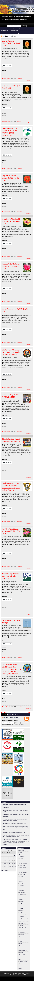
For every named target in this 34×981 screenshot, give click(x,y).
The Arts (21, 948)
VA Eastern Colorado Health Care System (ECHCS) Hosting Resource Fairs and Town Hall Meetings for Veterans (11, 669)
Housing (21, 912)
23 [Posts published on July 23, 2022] (15, 863)
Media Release (22, 923)
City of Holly (22, 865)
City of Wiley (22, 874)
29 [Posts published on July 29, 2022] (12, 866)
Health (20, 903)
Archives (9, 714)
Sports (20, 941)
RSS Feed (5, 717)
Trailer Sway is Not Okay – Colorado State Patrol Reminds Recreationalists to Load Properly (11, 486)
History (20, 906)
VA (19, 959)
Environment (22, 897)
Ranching (21, 934)
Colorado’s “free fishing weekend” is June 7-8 (14, 832)
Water (20, 963)
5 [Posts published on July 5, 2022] (4, 858)
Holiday (21, 908)
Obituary (12, 28)
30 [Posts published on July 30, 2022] (15, 866)
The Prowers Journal (14, 973)
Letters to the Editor (24, 921)
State (20, 943)
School (20, 939)
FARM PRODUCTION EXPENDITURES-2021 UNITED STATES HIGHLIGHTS (10, 131)
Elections (21, 890)
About (2, 19)
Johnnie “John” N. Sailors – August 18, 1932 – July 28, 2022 (11, 266)
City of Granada (23, 861)
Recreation (21, 936)
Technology (22, 945)
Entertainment (22, 894)
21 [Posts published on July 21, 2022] (10, 863)
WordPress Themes (18, 974)
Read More (28, 80)
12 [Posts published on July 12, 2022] (5, 861)
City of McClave (23, 870)
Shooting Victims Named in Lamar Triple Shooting (11, 440)
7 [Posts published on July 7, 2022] (9, 858)
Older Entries (4, 712)
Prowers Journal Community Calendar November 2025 (15, 23)
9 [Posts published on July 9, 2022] (14, 858)
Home (2, 28)
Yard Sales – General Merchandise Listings (20, 16)
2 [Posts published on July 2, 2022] (14, 855)
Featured (7, 28)
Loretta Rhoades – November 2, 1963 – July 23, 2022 (11, 43)
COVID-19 (21, 883)
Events (20, 899)
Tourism (21, 952)
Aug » (6, 870)
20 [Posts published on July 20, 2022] (7, 863)
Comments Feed (13, 717)
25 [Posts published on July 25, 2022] (2, 866)
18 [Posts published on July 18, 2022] (2, 863)
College (21, 876)
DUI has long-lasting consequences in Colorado (14, 804)
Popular (17, 714)
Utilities (21, 957)
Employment (22, 892)
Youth (20, 968)
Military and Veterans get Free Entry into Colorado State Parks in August (11, 352)
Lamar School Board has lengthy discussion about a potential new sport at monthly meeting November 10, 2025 (16, 828)
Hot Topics (21, 910)
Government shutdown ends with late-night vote (14, 823)
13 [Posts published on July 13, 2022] (7, 861)
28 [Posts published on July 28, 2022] (10, 866)
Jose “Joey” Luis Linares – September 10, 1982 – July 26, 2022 (11, 531)
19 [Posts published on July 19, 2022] (5, 863)
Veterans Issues (23, 961)
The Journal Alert (23, 950)
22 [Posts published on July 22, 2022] (12, 863)
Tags (13, 714)
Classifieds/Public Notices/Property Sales (16, 19)
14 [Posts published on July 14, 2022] (10, 861)
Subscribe (4, 714)
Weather (21, 966)
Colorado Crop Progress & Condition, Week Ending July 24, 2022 (11, 576)
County (21, 881)
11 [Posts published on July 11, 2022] (2, 861)
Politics (21, 930)
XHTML (24, 974)
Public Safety (22, 932)
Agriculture (21, 850)
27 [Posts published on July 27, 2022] (7, 866)
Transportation (22, 954)
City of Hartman (23, 863)
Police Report (4, 16)
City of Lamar (22, 867)
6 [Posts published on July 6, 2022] (7, 858)
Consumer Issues (23, 879)
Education (21, 888)
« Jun (2, 870)
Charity (21, 858)
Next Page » (30, 712)
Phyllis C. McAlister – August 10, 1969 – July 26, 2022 (10, 178)
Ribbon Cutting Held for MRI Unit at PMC (10, 396)
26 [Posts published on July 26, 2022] (5, 866)
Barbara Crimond (6, 78)
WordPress (10, 974)
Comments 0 (19, 78)
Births (20, 852)
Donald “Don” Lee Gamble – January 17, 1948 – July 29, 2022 (11, 221)
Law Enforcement (23, 918)
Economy (21, 885)
